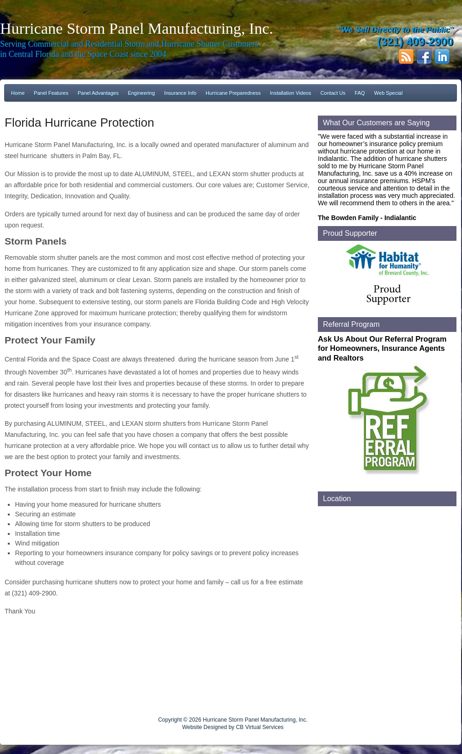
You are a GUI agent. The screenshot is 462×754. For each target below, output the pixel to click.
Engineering (141, 93)
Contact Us (332, 93)
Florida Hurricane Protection (79, 122)
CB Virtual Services (260, 727)
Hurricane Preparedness (233, 93)
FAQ (360, 93)
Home (17, 93)
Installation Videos (290, 93)
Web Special (388, 93)
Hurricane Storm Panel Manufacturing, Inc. (136, 28)
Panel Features (51, 93)
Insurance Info (180, 93)
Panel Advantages (98, 93)
